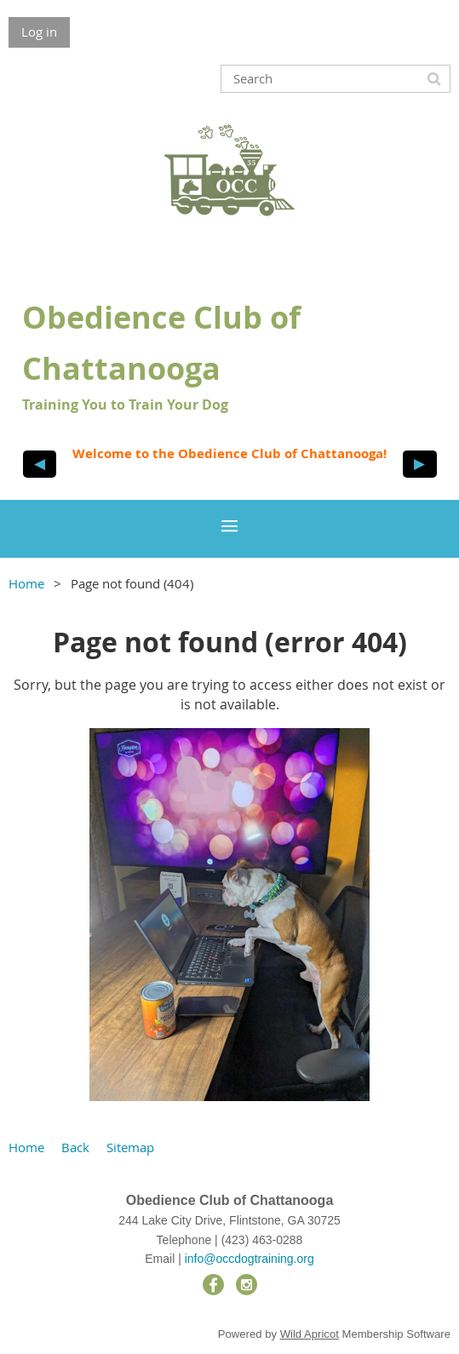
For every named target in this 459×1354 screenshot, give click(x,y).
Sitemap (130, 1147)
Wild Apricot (309, 1334)
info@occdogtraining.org (249, 1258)
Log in (39, 31)
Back (75, 1147)
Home (26, 583)
